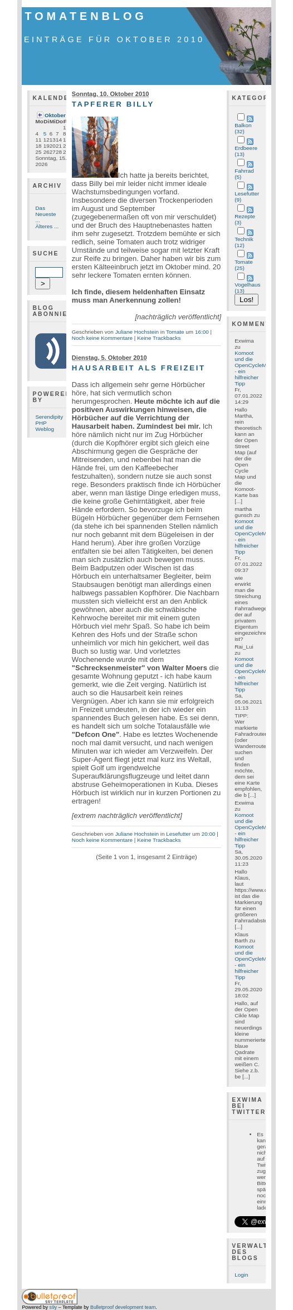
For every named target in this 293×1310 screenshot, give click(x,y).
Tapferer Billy (113, 104)
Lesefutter (178, 834)
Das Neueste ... (45, 214)
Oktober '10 (60, 115)
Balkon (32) (243, 128)
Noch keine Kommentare (102, 338)
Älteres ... (46, 226)
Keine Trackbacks (158, 338)
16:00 (202, 332)
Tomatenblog (85, 16)
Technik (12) (244, 242)
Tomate (175, 332)
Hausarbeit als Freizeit (139, 368)
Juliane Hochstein (137, 332)
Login (241, 1275)
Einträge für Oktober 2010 (114, 39)
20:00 (209, 834)
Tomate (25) (244, 265)
